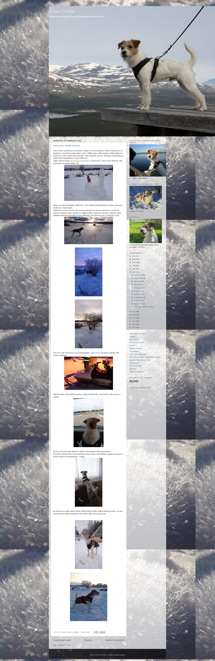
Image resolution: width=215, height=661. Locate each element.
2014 (134, 321)
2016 (134, 315)
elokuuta (137, 284)
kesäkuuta (138, 291)
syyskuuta (138, 281)
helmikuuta (138, 301)
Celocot (132, 337)
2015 (134, 318)
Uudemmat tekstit (62, 640)
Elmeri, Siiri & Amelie (137, 342)
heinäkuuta (138, 288)
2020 (134, 266)
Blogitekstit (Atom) (64, 645)
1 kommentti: (85, 632)
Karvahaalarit (134, 351)
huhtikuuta (138, 294)
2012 (134, 327)
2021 (134, 262)
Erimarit (132, 345)
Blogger (122, 655)
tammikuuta (138, 304)
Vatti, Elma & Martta (136, 372)
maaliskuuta (138, 297)
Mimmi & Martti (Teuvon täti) (139, 360)
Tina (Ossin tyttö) (135, 366)
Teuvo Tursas (62, 11)
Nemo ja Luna (134, 363)
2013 (134, 324)
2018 (134, 272)
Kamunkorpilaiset (135, 348)
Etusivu (88, 640)
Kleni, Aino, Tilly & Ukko (138, 354)
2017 (134, 311)
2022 (134, 259)
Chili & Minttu (134, 340)
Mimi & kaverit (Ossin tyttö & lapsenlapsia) (144, 357)
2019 (134, 269)
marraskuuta (139, 278)
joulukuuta (138, 275)
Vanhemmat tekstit (114, 640)
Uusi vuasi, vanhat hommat (66, 145)
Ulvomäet (132, 369)
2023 (134, 256)
